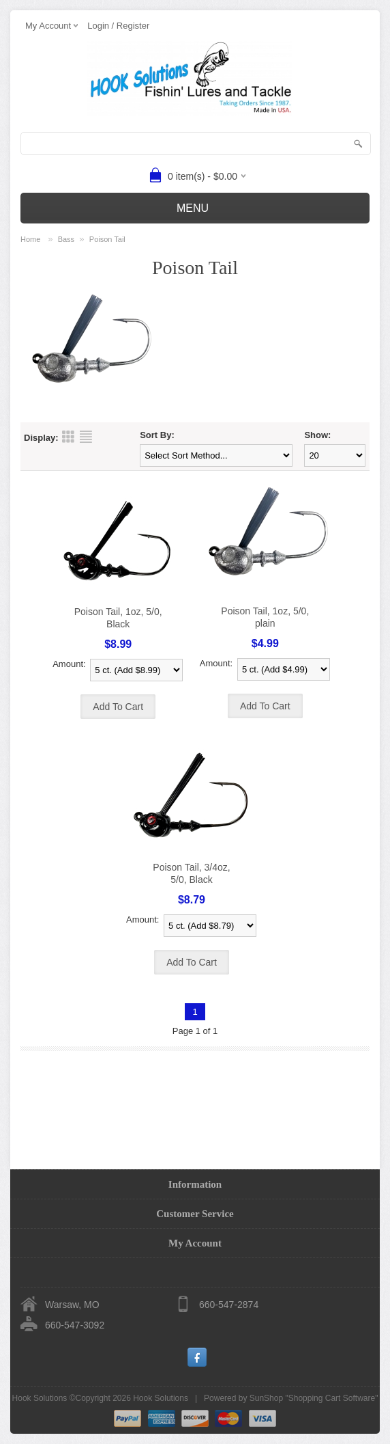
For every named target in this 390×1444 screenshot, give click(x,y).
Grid (68, 437)
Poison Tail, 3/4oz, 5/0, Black (191, 873)
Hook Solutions (160, 1398)
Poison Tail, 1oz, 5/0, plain (265, 617)
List (86, 437)
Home (30, 239)
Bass (66, 239)
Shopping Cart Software (331, 1398)
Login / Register (118, 26)
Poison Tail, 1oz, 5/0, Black (118, 617)
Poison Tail (107, 239)
